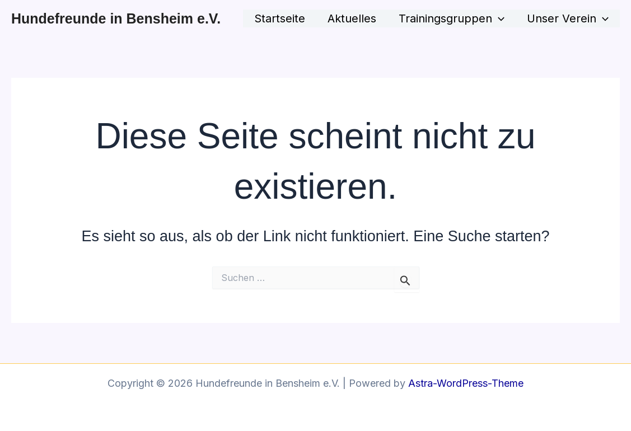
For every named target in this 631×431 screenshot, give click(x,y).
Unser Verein (568, 18)
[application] (498, 18)
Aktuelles (352, 18)
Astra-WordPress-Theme (466, 383)
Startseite (279, 18)
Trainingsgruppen (451, 18)
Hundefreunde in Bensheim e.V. (116, 18)
